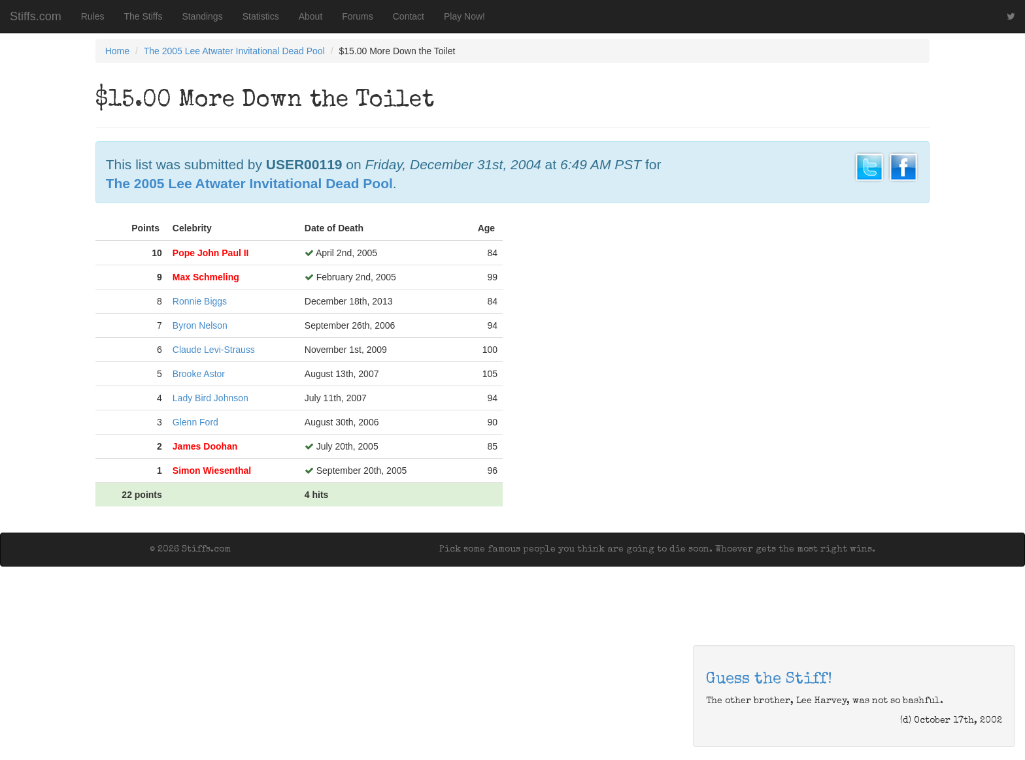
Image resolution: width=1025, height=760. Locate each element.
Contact (408, 16)
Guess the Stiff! (769, 679)
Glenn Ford (195, 422)
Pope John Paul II (211, 253)
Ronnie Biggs (200, 301)
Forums (357, 16)
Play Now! (464, 16)
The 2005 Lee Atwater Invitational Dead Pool (234, 51)
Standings (202, 16)
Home (117, 51)
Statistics (261, 16)
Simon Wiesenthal (212, 470)
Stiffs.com (35, 16)
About (311, 16)
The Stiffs (143, 16)
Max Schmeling (206, 277)
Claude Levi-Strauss (214, 349)
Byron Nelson (200, 325)
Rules (93, 16)
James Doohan (205, 446)
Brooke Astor (199, 374)
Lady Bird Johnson (210, 398)
